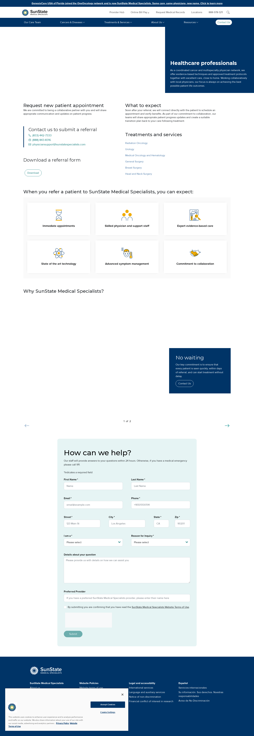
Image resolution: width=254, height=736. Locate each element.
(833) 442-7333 (40, 135)
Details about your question (80, 554)
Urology (129, 149)
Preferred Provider (75, 591)
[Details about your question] (127, 570)
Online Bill (140, 12)
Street (67, 517)
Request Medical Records (170, 12)
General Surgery (134, 161)
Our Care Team (32, 22)
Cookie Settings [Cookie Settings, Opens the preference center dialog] (107, 712)
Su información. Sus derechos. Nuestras (201, 694)
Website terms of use (91, 687)
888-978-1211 (216, 12)
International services (141, 687)
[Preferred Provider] (127, 598)
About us (35, 687)
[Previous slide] (26, 423)
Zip (176, 517)
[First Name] (93, 486)
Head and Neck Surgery (138, 174)
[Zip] (182, 523)
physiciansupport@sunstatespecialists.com (57, 144)
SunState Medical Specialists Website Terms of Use (160, 607)
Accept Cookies (107, 704)
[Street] (82, 523)
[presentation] (87, 620)
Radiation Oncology (136, 143)
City (111, 517)
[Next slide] (227, 423)
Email (67, 498)
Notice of (145, 696)
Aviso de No (194, 700)
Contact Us (224, 22)
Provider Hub (117, 12)
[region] (66, 709)
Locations (196, 12)
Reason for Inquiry (141, 536)
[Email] (93, 505)
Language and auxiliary (147, 692)
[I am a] (93, 542)
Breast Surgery (133, 167)
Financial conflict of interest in (151, 701)
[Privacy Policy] (65, 607)
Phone (135, 498)
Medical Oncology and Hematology (145, 155)
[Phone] (160, 505)
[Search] (228, 12)
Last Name (137, 479)
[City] (127, 523)
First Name (70, 479)
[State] (161, 523)
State (157, 517)
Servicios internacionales (193, 687)
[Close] (122, 694)
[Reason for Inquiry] (160, 542)
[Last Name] (160, 486)
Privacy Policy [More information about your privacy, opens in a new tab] (62, 723)
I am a (67, 536)
